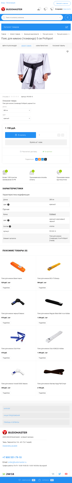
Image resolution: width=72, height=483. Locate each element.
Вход (3, 3)
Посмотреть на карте (10, 446)
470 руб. (18, 354)
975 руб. (18, 319)
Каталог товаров (36, 27)
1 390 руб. (54, 354)
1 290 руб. (54, 319)
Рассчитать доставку (28, 151)
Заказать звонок (62, 3)
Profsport (52, 214)
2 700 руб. (54, 389)
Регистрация (10, 3)
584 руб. (54, 284)
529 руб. (18, 284)
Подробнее (6, 288)
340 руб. (18, 389)
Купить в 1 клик (36, 142)
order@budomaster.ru (17, 462)
